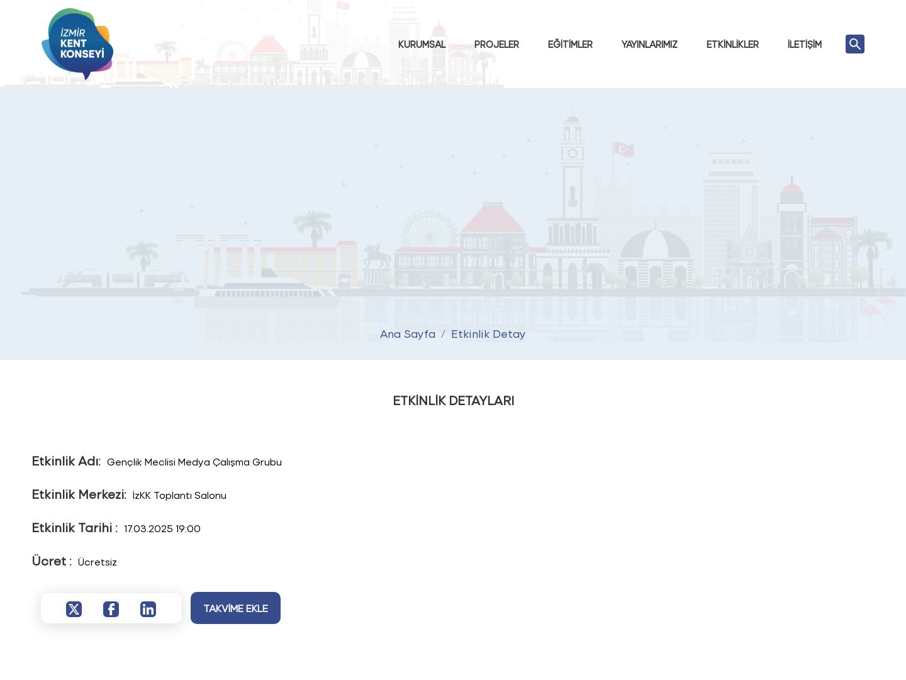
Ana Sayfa (407, 333)
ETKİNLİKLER (733, 44)
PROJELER (496, 44)
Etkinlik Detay (488, 333)
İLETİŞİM (805, 44)
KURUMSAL (421, 44)
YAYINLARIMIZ (650, 44)
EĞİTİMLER (570, 44)
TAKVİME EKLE (235, 608)
